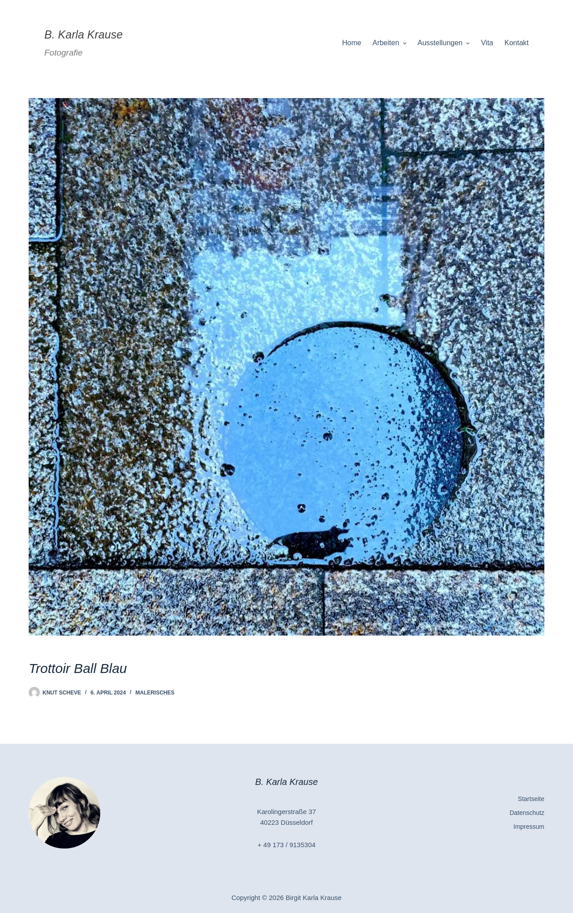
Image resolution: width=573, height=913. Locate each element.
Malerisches (154, 693)
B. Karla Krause (83, 34)
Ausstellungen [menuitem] (445, 43)
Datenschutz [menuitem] (526, 812)
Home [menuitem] (351, 43)
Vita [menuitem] (487, 43)
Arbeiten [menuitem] (390, 43)
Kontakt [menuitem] (517, 43)
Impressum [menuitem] (528, 826)
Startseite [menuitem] (531, 798)
